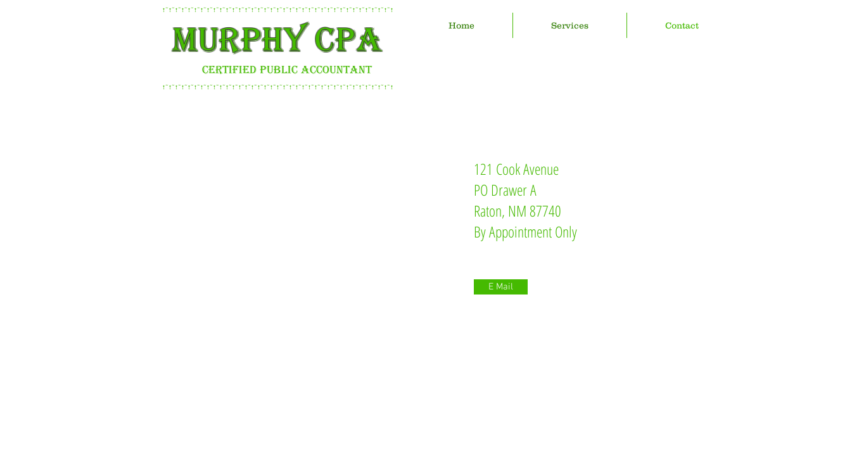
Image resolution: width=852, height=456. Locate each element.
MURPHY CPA (277, 39)
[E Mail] (501, 286)
